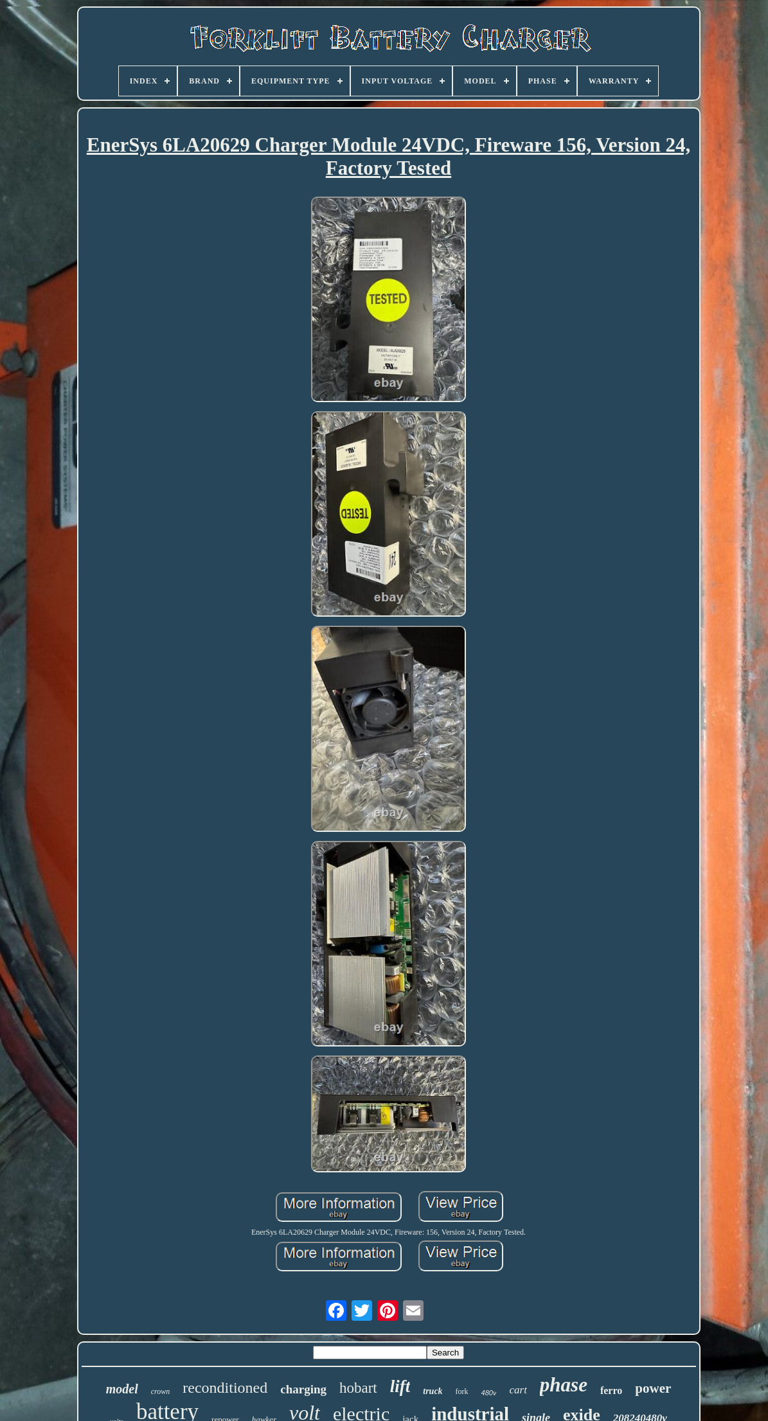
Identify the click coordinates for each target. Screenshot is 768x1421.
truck (432, 1391)
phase (563, 1384)
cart (517, 1390)
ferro (611, 1390)
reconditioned (225, 1387)
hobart (358, 1388)
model (122, 1389)
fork (462, 1391)
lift (400, 1386)
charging (303, 1389)
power (653, 1388)
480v (489, 1393)
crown (160, 1391)
